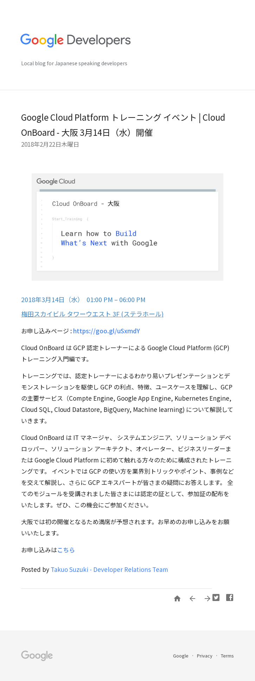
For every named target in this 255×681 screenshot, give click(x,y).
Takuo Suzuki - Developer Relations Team (109, 569)
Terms (227, 655)
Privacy (205, 655)
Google (181, 655)
